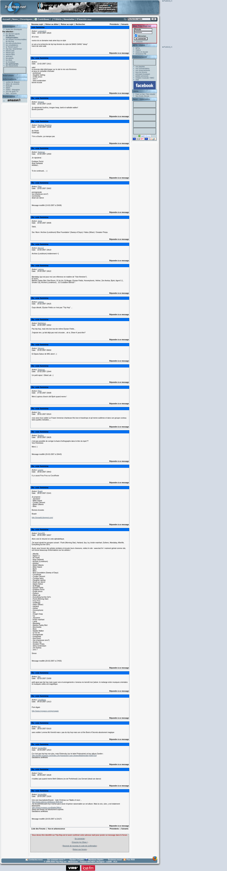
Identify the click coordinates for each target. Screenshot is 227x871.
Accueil (6, 19)
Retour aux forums (80, 849)
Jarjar (40, 221)
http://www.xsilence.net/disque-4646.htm (47, 802)
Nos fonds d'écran (142, 96)
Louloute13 (42, 31)
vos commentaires (142, 68)
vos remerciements (143, 70)
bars (7, 93)
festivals (9, 86)
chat (137, 80)
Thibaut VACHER (87, 862)
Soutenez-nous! (115, 860)
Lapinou (41, 269)
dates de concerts (12, 84)
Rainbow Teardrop (45, 125)
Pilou (39, 187)
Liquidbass (42, 700)
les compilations (12, 45)
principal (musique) (143, 74)
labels (8, 88)
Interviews (8, 75)
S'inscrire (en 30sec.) (80, 842)
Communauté (140, 57)
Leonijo (40, 470)
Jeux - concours (141, 99)
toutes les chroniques (14, 29)
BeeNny (41, 435)
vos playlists (140, 67)
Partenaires (9, 96)
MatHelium (42, 323)
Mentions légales (96, 860)
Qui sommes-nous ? (56, 860)
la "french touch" (12, 47)
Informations (9, 79)
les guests (9, 58)
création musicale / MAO (145, 78)
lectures (14, 93)
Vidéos (138, 50)
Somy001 (41, 533)
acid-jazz (9, 56)
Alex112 (41, 248)
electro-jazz (10, 53)
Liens (135, 91)
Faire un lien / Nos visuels (145, 94)
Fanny (40, 773)
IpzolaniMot (42, 748)
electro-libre (10, 54)
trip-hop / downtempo (14, 49)
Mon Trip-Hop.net (142, 26)
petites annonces (142, 76)
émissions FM (141, 54)
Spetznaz (41, 152)
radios (8, 90)
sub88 (109, 862)
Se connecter (80, 839)
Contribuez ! (44, 19)
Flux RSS (130, 860)
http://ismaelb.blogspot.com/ (42, 518)
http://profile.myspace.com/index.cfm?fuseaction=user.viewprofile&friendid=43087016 (64, 756)
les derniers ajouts (13, 34)
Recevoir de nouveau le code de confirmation (80, 846)
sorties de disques (13, 82)
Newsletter (69, 19)
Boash (40, 491)
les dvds (9, 60)
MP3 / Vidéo (139, 45)
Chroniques (26, 19)
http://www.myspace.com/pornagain (45, 711)
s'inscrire (139, 42)
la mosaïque (10, 62)
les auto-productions (13, 43)
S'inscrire (82, 19)
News (15, 19)
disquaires (16, 90)
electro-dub (10, 51)
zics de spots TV (12, 91)
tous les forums (141, 72)
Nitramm (41, 348)
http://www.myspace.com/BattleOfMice (46, 808)
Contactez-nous (36, 860)
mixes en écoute (142, 52)
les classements (12, 66)
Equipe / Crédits (77, 860)
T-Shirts (57, 19)
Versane (41, 102)
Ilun (39, 412)
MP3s (138, 48)
